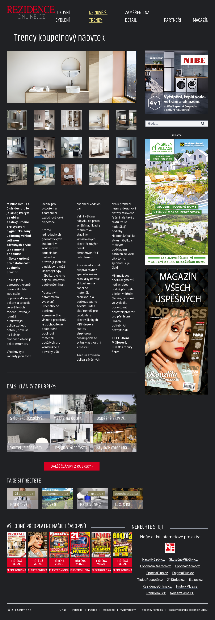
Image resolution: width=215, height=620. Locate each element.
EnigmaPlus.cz (183, 573)
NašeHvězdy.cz (153, 559)
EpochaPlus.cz (157, 573)
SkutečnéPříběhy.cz (183, 559)
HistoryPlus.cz (187, 586)
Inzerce (92, 609)
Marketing (109, 609)
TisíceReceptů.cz (150, 580)
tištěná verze (16, 562)
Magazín (200, 20)
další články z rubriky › (71, 466)
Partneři (172, 20)
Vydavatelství (128, 609)
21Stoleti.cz (176, 580)
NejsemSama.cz (182, 593)
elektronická (16, 570)
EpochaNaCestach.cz (155, 566)
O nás (62, 609)
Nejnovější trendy (98, 16)
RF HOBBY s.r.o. (21, 610)
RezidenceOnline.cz (157, 586)
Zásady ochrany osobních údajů (188, 609)
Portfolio (77, 609)
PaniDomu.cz (156, 593)
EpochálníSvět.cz (187, 566)
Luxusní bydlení (62, 16)
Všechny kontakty (152, 609)
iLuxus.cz (196, 580)
